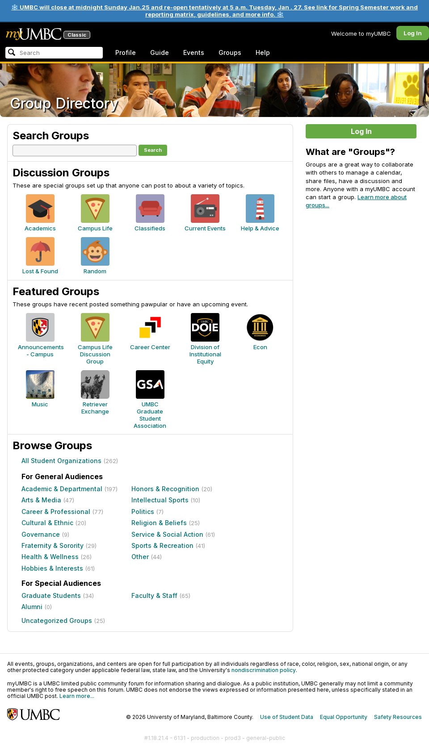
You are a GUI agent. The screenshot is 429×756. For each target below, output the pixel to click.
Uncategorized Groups (56, 620)
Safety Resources (398, 717)
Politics (142, 511)
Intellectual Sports (160, 500)
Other (140, 556)
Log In (413, 33)
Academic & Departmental (61, 489)
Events (193, 52)
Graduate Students (51, 595)
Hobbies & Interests (52, 568)
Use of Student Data (286, 717)
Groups (230, 52)
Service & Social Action (167, 534)
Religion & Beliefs (159, 522)
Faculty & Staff (154, 595)
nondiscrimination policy (263, 670)
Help (263, 52)
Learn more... (76, 696)
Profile (125, 52)
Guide (159, 52)
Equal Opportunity (343, 717)
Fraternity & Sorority (52, 545)
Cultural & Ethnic (47, 522)
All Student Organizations (61, 460)
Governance (40, 534)
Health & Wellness (50, 556)
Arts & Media (41, 500)
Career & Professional (55, 511)
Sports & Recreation (162, 545)
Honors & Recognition (165, 489)
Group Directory (64, 103)
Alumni (31, 606)
